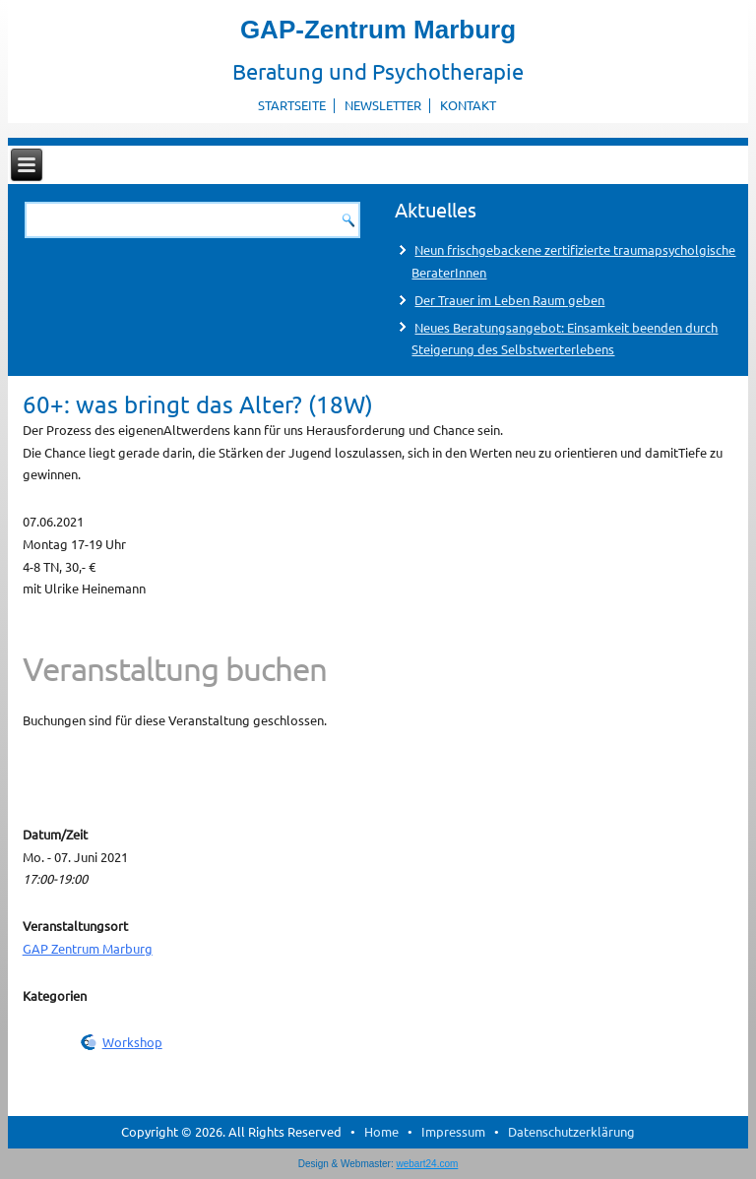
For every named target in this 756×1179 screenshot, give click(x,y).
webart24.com (428, 1163)
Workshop (132, 1041)
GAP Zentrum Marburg (88, 948)
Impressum (453, 1131)
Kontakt (468, 104)
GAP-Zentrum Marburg (378, 29)
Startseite (292, 104)
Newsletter (383, 104)
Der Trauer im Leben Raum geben (509, 299)
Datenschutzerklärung (571, 1131)
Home (381, 1131)
